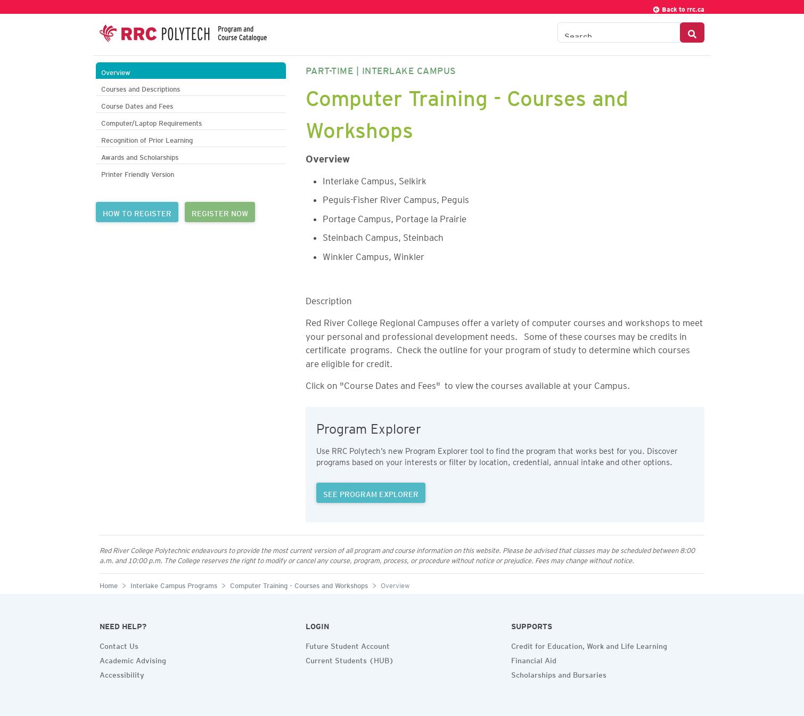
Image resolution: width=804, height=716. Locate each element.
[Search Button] (692, 32)
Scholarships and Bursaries (558, 673)
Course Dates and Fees (137, 104)
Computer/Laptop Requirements (151, 121)
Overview (115, 71)
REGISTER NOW (220, 212)
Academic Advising (133, 659)
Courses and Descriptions (140, 87)
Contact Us (119, 644)
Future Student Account (348, 644)
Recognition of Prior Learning (147, 138)
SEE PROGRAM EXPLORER (371, 492)
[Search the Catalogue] (618, 32)
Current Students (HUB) (350, 659)
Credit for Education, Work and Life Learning (589, 644)
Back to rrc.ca (678, 7)
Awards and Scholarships (139, 155)
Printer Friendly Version (137, 172)
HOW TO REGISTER (137, 212)
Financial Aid (533, 659)
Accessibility (122, 673)
